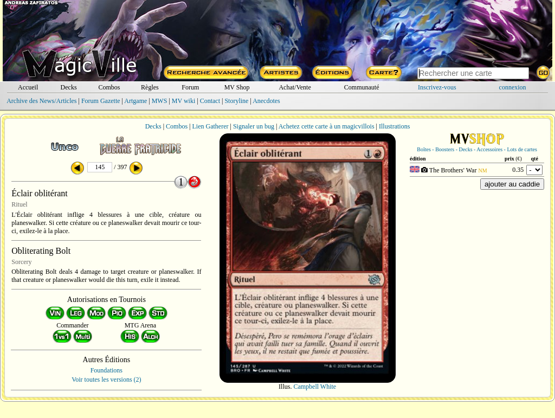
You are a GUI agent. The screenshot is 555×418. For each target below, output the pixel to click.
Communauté (361, 87)
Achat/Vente (295, 87)
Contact (210, 101)
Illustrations (394, 126)
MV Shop (237, 87)
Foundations (106, 370)
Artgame (135, 101)
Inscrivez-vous (437, 87)
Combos (109, 87)
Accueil (28, 87)
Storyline (236, 101)
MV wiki (183, 101)
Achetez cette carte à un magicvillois (327, 126)
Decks (69, 87)
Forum (190, 87)
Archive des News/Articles (41, 101)
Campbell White (314, 386)
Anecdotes (266, 101)
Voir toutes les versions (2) (106, 379)
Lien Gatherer (210, 126)
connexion (512, 87)
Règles (150, 87)
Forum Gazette (100, 101)
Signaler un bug (253, 126)
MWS (159, 101)
